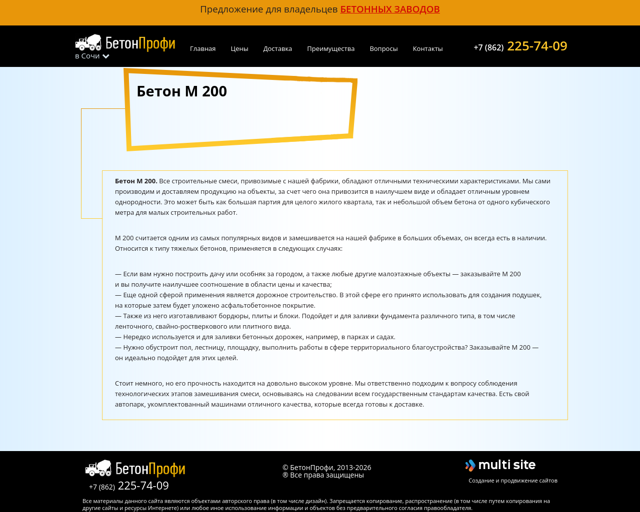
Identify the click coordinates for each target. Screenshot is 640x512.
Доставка (278, 48)
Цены (239, 48)
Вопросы (384, 48)
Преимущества (330, 48)
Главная (203, 48)
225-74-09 (521, 44)
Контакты (428, 48)
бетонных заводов (390, 8)
